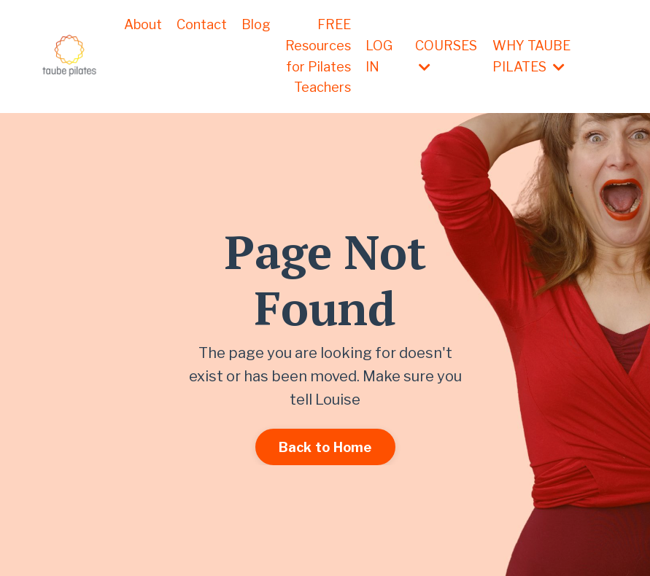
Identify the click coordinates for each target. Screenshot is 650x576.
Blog (256, 24)
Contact (202, 24)
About (143, 24)
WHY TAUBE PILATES (531, 56)
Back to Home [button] (325, 447)
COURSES (446, 56)
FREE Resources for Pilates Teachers (318, 56)
